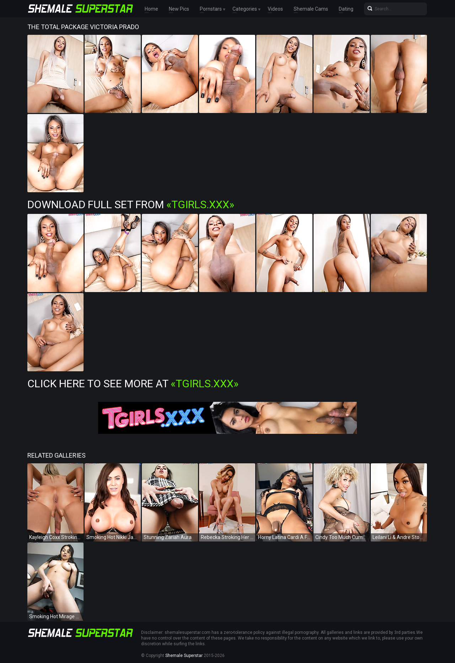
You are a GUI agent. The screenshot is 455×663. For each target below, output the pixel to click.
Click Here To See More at (133, 383)
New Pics (179, 9)
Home (151, 9)
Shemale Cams (311, 9)
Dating (346, 9)
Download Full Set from (130, 204)
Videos (275, 9)
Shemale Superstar (184, 655)
